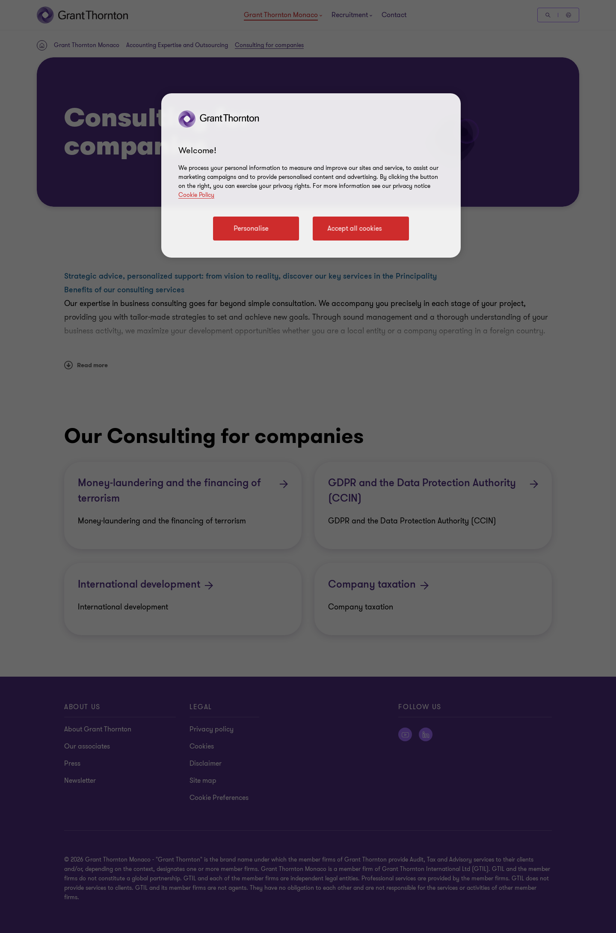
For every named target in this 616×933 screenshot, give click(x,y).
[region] (311, 175)
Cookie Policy (196, 195)
